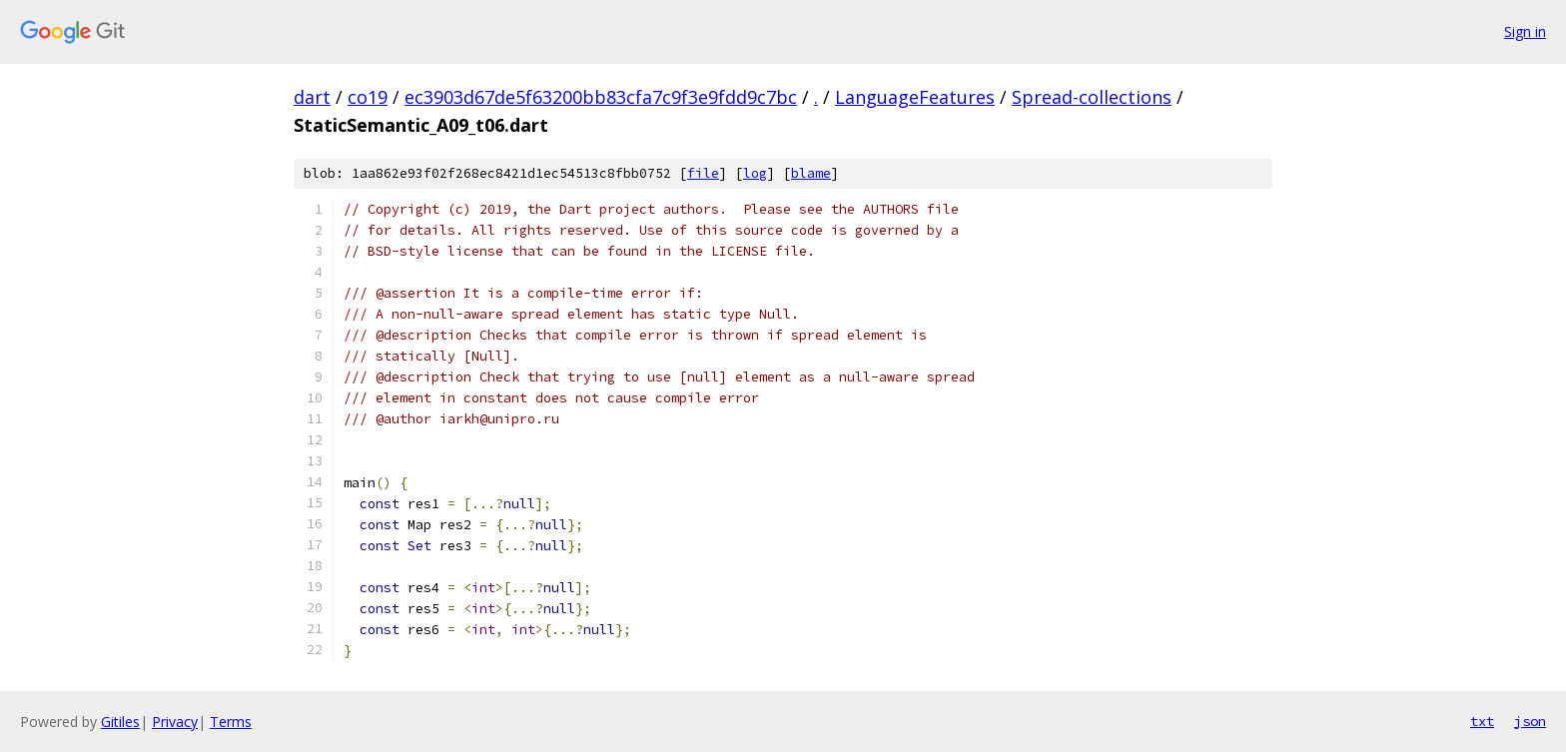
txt (1482, 721)
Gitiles (120, 721)
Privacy (175, 721)
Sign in (1525, 31)
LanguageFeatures (915, 97)
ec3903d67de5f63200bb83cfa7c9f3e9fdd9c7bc (600, 97)
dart (312, 97)
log (755, 173)
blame (811, 173)
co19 (368, 97)
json (1530, 721)
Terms (231, 721)
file (703, 173)
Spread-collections (1092, 97)
